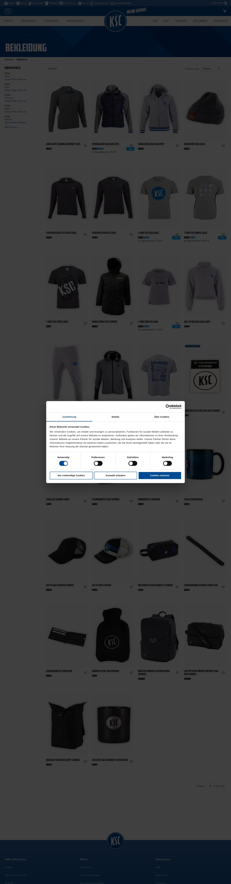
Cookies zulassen (160, 475)
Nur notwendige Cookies (71, 475)
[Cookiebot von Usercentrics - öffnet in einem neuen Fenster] (167, 406)
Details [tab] (115, 416)
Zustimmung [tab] (69, 416)
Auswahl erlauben (115, 475)
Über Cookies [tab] (161, 416)
